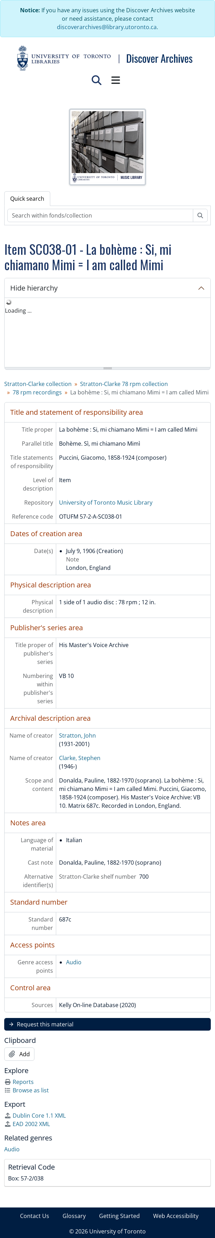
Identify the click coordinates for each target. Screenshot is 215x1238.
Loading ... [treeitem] (18, 310)
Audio (74, 962)
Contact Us (34, 1216)
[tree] (107, 333)
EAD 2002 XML (27, 1124)
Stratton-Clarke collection (38, 384)
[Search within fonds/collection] (100, 215)
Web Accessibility (175, 1216)
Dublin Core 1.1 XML (35, 1115)
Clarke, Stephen (79, 758)
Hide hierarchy (34, 288)
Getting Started (119, 1216)
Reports (19, 1082)
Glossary (74, 1216)
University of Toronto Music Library (105, 502)
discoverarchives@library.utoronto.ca (107, 27)
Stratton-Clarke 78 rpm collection (124, 384)
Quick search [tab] (27, 198)
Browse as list (26, 1090)
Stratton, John (77, 735)
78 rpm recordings (37, 392)
